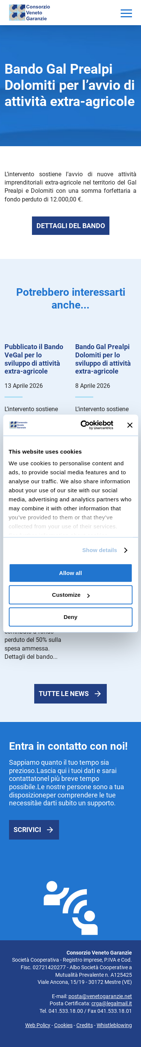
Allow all (70, 573)
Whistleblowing (114, 1025)
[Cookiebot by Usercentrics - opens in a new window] (84, 425)
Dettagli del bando (70, 226)
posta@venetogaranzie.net (100, 996)
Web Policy (37, 1025)
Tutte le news (64, 693)
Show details (99, 550)
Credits (84, 1025)
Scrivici (27, 830)
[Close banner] (129, 425)
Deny (70, 617)
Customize (70, 595)
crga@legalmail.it (111, 1003)
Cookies (63, 1025)
